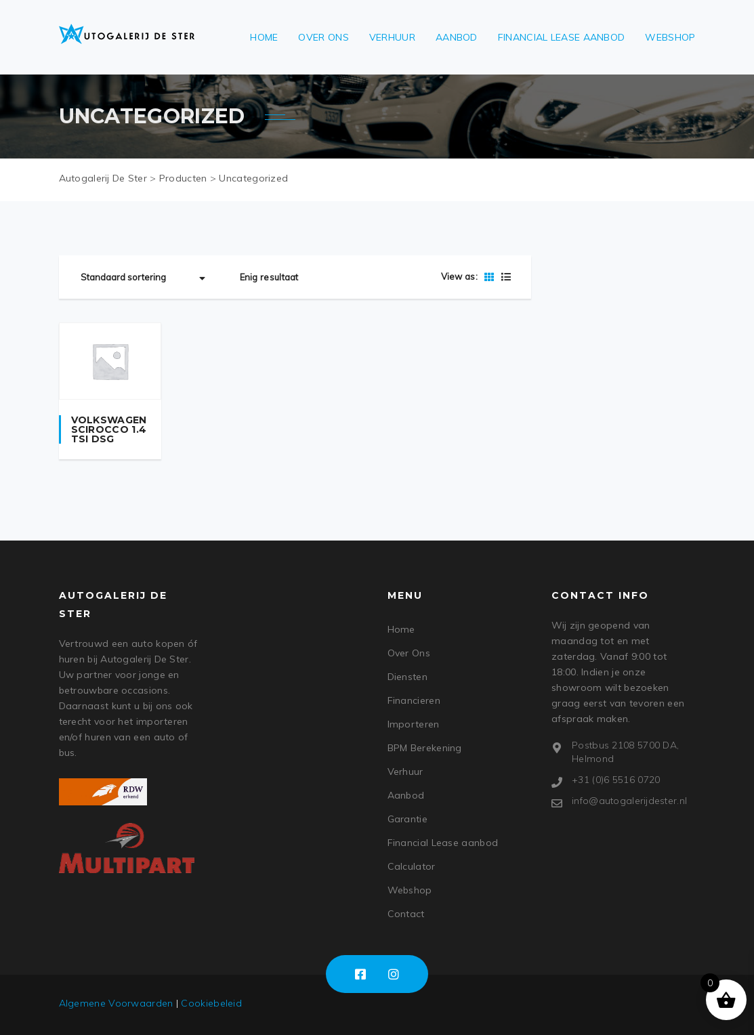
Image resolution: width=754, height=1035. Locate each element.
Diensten (407, 677)
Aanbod (457, 37)
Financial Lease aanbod (561, 37)
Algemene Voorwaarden (116, 1003)
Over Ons (323, 37)
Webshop (670, 37)
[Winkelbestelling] (145, 277)
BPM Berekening (425, 748)
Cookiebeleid (211, 1003)
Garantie (407, 819)
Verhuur (392, 37)
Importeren (414, 724)
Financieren (414, 700)
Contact (406, 914)
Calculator (412, 866)
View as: (459, 276)
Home (264, 37)
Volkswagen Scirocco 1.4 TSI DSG (109, 429)
